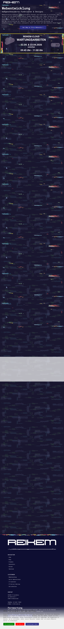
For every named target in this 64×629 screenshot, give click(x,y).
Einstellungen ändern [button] (32, 624)
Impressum (11, 568)
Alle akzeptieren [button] (8, 624)
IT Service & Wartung (14, 584)
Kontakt (11, 566)
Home (10, 557)
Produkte (11, 561)
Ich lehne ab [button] (20, 624)
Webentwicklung (13, 577)
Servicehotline (13, 586)
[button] (31, 27)
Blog (10, 559)
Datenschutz (12, 564)
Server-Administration (14, 579)
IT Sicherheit (12, 581)
